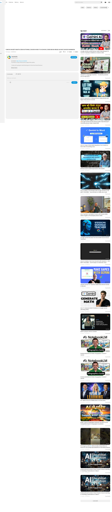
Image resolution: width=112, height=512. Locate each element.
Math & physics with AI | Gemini (93, 299)
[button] (109, 2)
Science (28, 2)
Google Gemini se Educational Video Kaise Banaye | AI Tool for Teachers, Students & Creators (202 (96, 50)
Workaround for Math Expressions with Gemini (97, 153)
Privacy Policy (5, 47)
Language (4, 50)
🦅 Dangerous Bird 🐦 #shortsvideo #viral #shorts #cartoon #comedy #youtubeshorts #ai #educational (97, 403)
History (34, 2)
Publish (79, 77)
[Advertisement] (97, 19)
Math (23, 2)
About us (11, 47)
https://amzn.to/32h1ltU (37, 56)
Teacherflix (30, 52)
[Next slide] (108, 7)
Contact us (4, 49)
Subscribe (78, 52)
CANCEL (72, 77)
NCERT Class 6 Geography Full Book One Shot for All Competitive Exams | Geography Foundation (97, 382)
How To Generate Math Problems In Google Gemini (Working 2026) (96, 279)
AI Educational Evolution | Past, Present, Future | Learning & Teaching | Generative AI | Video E (97, 424)
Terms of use (8, 45)
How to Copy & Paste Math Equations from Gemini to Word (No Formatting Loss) (96, 133)
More (40, 2)
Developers (10, 49)
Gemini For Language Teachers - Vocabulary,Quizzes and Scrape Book (95, 70)
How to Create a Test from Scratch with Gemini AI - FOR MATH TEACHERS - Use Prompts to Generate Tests (97, 238)
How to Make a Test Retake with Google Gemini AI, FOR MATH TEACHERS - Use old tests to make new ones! (97, 174)
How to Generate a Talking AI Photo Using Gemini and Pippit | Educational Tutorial (96, 91)
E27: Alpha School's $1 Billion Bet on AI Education (97, 361)
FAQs (3, 45)
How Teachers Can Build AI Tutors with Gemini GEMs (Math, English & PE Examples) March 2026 (97, 195)
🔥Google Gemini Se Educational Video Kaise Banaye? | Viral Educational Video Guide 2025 (97, 112)
